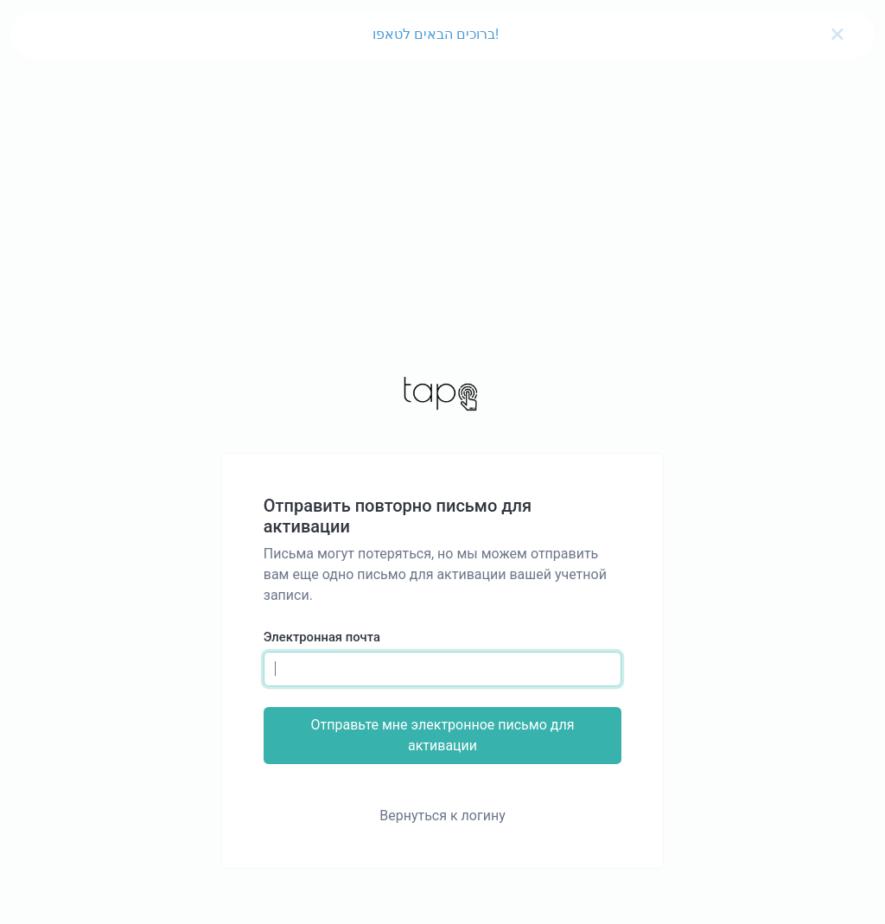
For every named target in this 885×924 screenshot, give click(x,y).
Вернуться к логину (442, 815)
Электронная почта (322, 637)
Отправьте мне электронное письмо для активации (443, 735)
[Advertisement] (442, 190)
